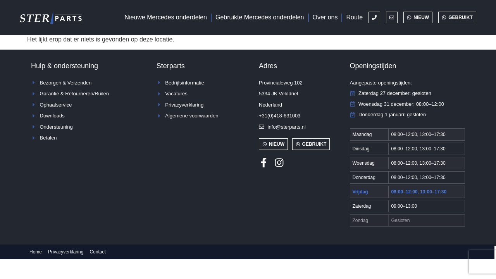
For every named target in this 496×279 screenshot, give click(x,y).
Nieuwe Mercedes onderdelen (165, 17)
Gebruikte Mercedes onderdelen (259, 17)
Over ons (325, 17)
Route (354, 17)
